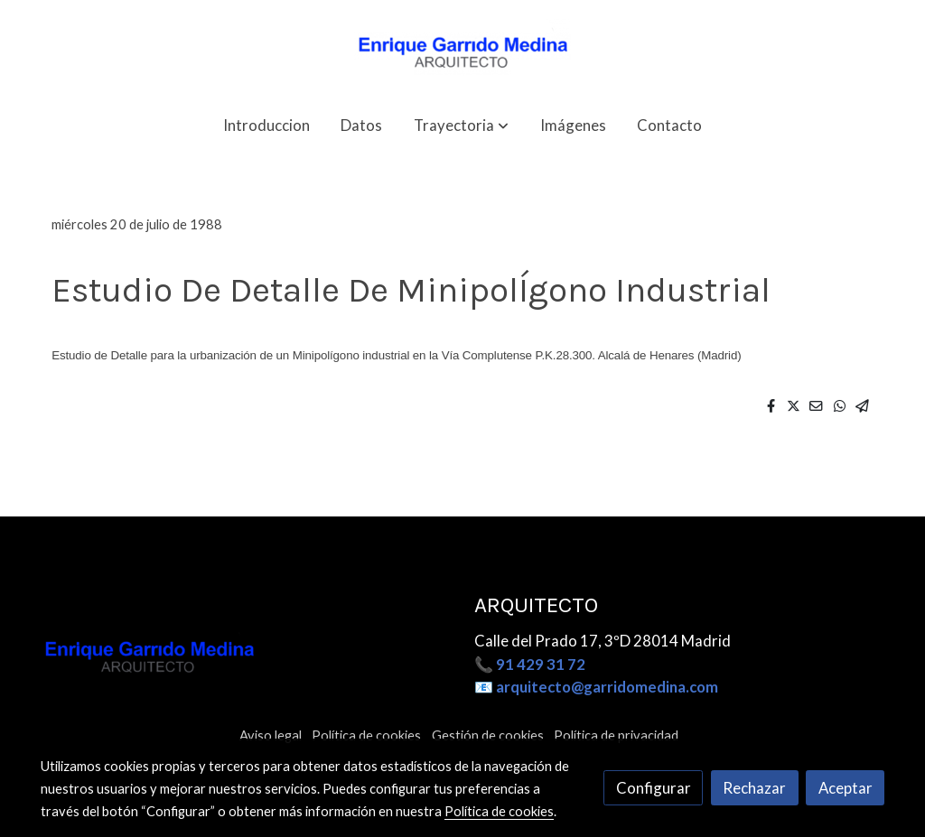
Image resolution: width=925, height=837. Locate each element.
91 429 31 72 (540, 664)
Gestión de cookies (488, 735)
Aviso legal (270, 735)
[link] (462, 49)
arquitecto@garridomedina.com (607, 686)
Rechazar (754, 787)
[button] (461, 125)
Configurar (653, 787)
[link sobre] (246, 658)
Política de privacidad (616, 735)
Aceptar (845, 787)
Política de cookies (366, 735)
